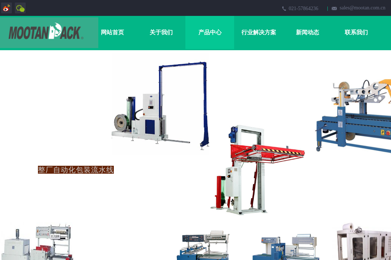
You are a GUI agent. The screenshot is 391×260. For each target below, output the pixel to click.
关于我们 (161, 32)
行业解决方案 (258, 32)
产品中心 (210, 32)
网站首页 (112, 32)
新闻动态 (307, 32)
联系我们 (356, 32)
